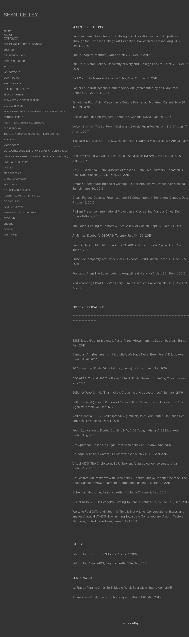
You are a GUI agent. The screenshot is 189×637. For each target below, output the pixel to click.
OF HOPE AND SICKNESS (17, 190)
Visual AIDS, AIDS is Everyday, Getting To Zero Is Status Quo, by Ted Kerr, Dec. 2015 (130, 502)
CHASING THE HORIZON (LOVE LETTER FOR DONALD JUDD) (36, 156)
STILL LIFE (9, 139)
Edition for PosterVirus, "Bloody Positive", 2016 (104, 554)
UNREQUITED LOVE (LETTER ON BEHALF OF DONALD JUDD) (36, 151)
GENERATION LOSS (14, 55)
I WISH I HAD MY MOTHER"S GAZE (22, 195)
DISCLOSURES (12, 201)
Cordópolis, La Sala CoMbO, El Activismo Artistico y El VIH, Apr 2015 (120, 454)
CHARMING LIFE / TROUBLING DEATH (24, 44)
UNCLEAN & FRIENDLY (16, 162)
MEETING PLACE (13, 83)
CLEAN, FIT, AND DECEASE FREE (21, 100)
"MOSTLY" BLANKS (14, 207)
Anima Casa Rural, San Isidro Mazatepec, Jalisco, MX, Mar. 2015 (116, 597)
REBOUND (9, 218)
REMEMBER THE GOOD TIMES (20, 212)
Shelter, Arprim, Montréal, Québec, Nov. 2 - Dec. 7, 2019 (111, 55)
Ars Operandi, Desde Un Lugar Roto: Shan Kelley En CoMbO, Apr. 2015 (121, 445)
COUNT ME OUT (12, 78)
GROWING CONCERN (15, 179)
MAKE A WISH (11, 235)
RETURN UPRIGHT (13, 117)
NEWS (8, 31)
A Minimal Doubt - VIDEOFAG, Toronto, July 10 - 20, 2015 (112, 235)
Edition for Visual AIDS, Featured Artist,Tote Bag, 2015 (109, 563)
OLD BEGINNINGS (13, 106)
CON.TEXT (9, 229)
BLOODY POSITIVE (14, 94)
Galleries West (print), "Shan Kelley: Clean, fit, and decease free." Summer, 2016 (127, 392)
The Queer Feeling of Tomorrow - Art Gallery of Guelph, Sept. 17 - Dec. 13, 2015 (127, 226)
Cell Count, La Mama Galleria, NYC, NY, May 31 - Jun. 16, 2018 (115, 78)
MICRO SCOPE (11, 145)
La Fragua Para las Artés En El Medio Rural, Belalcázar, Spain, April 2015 (122, 587)
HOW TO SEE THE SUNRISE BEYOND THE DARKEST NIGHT (35, 111)
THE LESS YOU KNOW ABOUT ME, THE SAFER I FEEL (32, 134)
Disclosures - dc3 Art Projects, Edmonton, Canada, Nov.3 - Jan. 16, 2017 (121, 116)
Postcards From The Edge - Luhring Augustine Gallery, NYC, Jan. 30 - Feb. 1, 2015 (128, 273)
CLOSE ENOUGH (13, 128)
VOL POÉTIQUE (12, 72)
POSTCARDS (10, 184)
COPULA (8, 167)
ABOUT (9, 35)
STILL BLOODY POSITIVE (17, 89)
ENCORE (8, 224)
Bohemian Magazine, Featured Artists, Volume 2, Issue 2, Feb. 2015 (119, 492)
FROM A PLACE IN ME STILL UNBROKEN (25, 123)
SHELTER (9, 50)
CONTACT (11, 38)
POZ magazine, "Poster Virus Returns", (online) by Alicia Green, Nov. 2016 (119, 368)
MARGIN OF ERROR (14, 61)
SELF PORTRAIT (12, 173)
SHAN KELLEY (21, 14)
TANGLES (9, 66)
